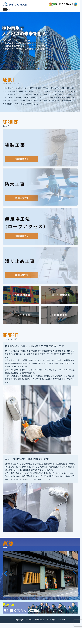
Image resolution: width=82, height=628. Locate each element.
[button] (38, 68)
